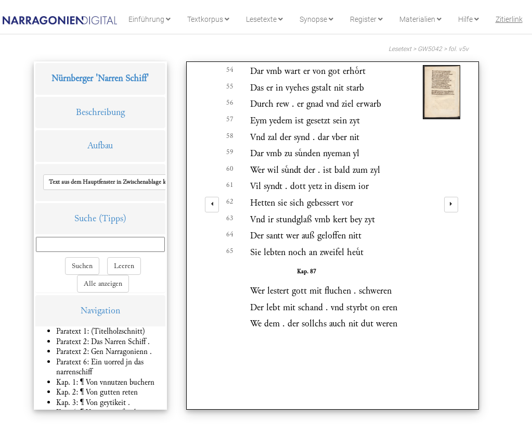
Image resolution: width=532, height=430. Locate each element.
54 (229, 70)
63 (229, 218)
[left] (212, 204)
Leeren (124, 266)
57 (229, 119)
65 (229, 251)
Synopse (316, 19)
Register (366, 19)
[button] (116, 182)
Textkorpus (208, 19)
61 (229, 185)
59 (229, 152)
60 (229, 168)
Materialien (420, 19)
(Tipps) (112, 218)
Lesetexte (264, 19)
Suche (85, 218)
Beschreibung (100, 112)
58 (229, 136)
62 (229, 201)
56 (229, 102)
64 (229, 234)
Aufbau (100, 145)
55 (229, 86)
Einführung (149, 19)
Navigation (100, 310)
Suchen (82, 266)
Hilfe (468, 19)
